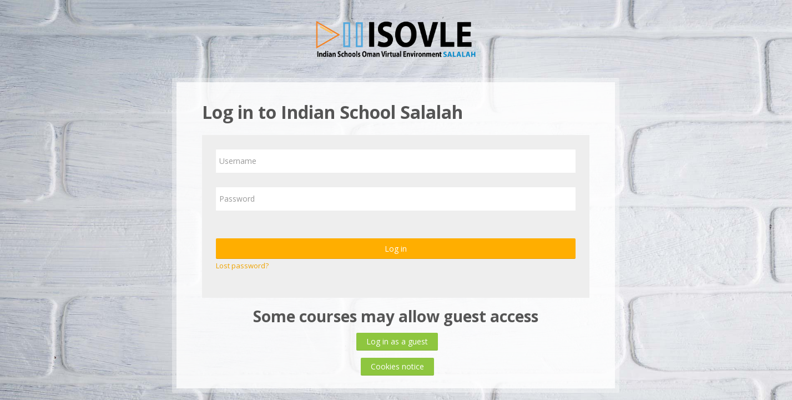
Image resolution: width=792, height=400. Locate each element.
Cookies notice (397, 366)
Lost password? (242, 266)
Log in (396, 248)
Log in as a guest (397, 341)
